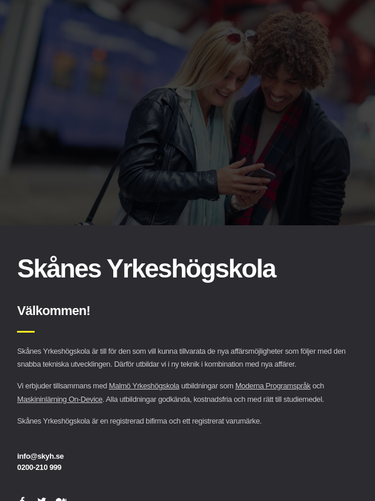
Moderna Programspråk (272, 385)
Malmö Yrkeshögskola (144, 385)
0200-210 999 (39, 467)
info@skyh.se (40, 456)
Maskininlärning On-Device (59, 399)
